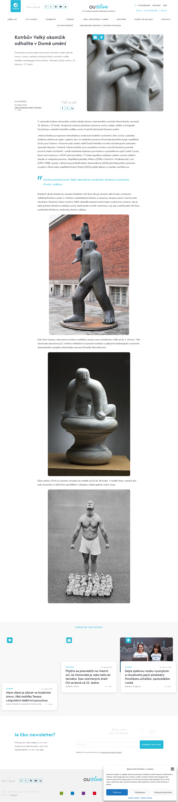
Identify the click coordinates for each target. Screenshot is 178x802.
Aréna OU (12, 19)
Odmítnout (140, 792)
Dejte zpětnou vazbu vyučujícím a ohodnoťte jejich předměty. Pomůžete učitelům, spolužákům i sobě (147, 677)
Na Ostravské (151, 10)
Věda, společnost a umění (95, 19)
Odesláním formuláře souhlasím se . (99, 752)
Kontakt (157, 5)
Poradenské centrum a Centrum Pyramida (100, 26)
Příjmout (117, 792)
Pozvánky (121, 19)
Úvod (138, 10)
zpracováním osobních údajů (111, 752)
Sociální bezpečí (65, 26)
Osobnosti (51, 19)
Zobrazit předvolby (163, 792)
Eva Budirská (21, 101)
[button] (172, 769)
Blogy (164, 10)
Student (70, 19)
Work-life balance (143, 19)
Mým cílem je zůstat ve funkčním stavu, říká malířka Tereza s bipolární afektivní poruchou (28, 696)
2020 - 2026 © (7, 792)
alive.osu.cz (19, 792)
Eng (165, 5)
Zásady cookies (133, 798)
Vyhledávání (144, 5)
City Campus (31, 19)
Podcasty (165, 19)
